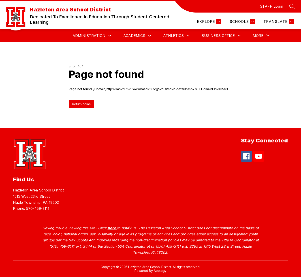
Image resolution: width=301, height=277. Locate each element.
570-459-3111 (37, 208)
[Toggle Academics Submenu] (149, 36)
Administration (89, 35)
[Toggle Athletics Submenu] (188, 36)
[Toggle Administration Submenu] (110, 36)
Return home (81, 104)
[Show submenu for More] (258, 35)
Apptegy (160, 271)
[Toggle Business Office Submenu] (239, 36)
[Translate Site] (278, 21)
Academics (134, 35)
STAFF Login (271, 6)
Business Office (218, 35)
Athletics (173, 35)
